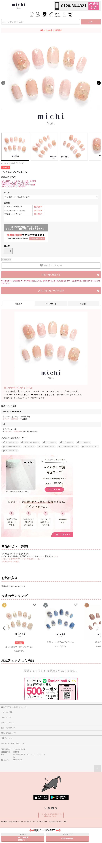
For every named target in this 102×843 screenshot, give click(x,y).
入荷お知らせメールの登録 (51, 290)
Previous (3, 83)
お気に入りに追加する (51, 265)
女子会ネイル (68, 442)
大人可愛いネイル (48, 446)
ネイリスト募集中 (25, 821)
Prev (4, 628)
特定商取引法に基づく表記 (58, 821)
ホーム (3, 163)
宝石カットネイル (91, 446)
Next (99, 83)
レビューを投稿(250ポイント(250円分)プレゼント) (22, 559)
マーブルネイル (11, 451)
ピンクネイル (85, 442)
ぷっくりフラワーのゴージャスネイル (19, 647)
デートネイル (51, 442)
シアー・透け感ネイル (70, 446)
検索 (91, 22)
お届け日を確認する (51, 275)
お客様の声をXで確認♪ (10, 561)
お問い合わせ (13, 821)
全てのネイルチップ (16, 163)
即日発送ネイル (11, 442)
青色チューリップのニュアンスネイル (60, 642)
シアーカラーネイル (13, 446)
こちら (55, 556)
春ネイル (31, 446)
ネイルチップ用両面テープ (12, 419)
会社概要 (4, 821)
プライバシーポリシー (40, 821)
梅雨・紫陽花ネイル (32, 442)
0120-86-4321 (73, 6)
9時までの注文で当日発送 (51, 30)
